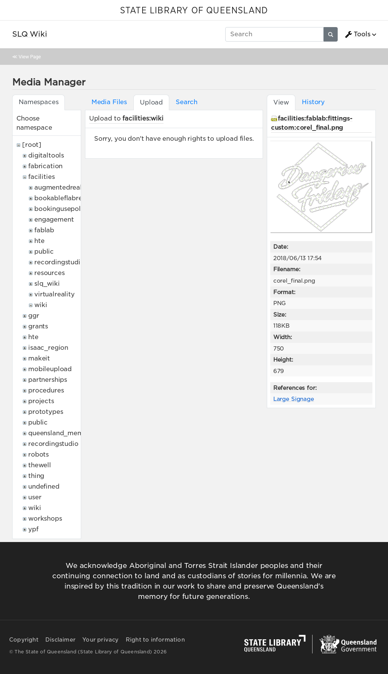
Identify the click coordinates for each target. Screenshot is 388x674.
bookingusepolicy (62, 208)
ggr (33, 315)
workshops (45, 518)
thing (36, 475)
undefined (43, 486)
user (34, 497)
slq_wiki (47, 283)
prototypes (45, 411)
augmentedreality (62, 187)
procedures (46, 390)
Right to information (155, 640)
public (44, 251)
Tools (357, 34)
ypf (33, 529)
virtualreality (54, 294)
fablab (44, 230)
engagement (54, 219)
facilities (41, 176)
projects (41, 401)
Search (186, 102)
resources (49, 273)
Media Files (109, 102)
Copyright (23, 640)
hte (39, 241)
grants (38, 326)
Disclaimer (60, 640)
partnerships (47, 379)
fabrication (45, 166)
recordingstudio (59, 262)
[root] (32, 144)
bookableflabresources (70, 198)
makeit (39, 358)
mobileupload (50, 369)
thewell (39, 465)
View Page (30, 57)
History (313, 102)
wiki (40, 305)
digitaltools (46, 155)
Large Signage (293, 399)
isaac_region (48, 347)
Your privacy (100, 640)
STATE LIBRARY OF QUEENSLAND (194, 10)
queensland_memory (61, 433)
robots (38, 454)
